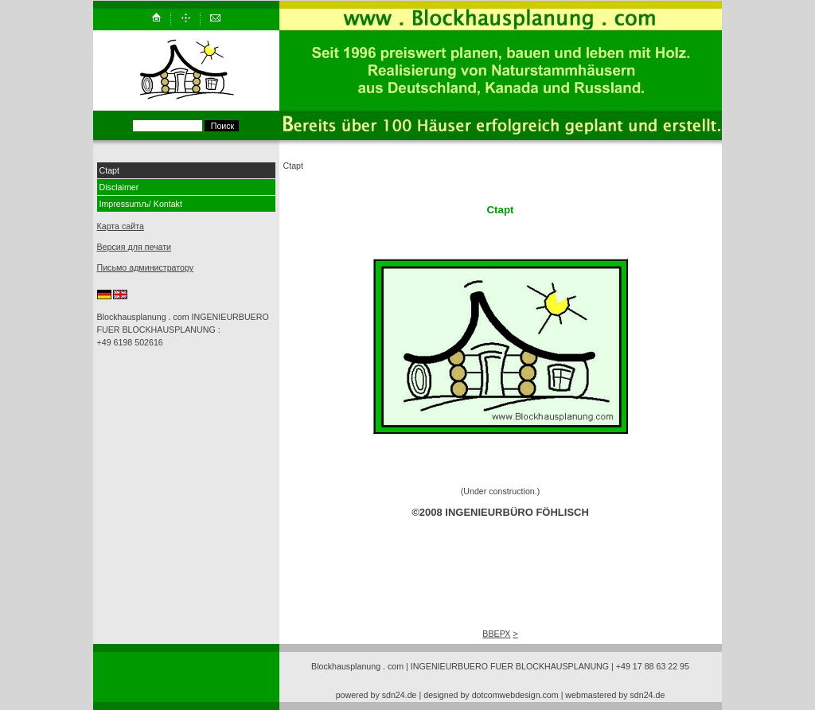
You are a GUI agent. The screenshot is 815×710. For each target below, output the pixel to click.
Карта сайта (120, 226)
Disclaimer (119, 187)
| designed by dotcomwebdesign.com (489, 695)
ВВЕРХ (496, 633)
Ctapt (109, 170)
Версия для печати (134, 247)
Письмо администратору (145, 267)
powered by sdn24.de (376, 695)
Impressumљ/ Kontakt (140, 204)
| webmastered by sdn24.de (613, 695)
